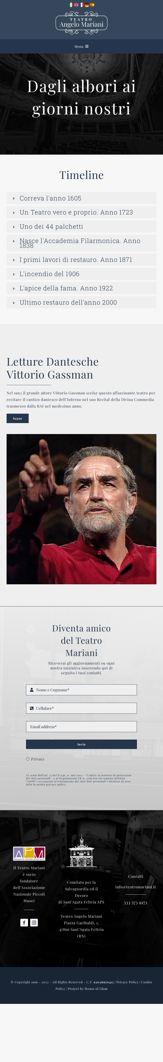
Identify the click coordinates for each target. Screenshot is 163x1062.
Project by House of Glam (88, 989)
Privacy (38, 758)
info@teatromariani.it (135, 886)
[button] (81, 198)
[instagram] (34, 922)
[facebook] (24, 922)
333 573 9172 (136, 902)
